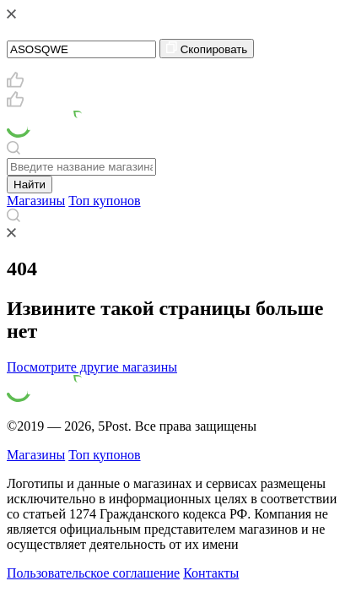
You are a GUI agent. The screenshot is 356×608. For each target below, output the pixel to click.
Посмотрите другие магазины (92, 367)
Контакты (211, 573)
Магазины (36, 200)
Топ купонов (104, 200)
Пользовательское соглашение (93, 573)
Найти (29, 184)
